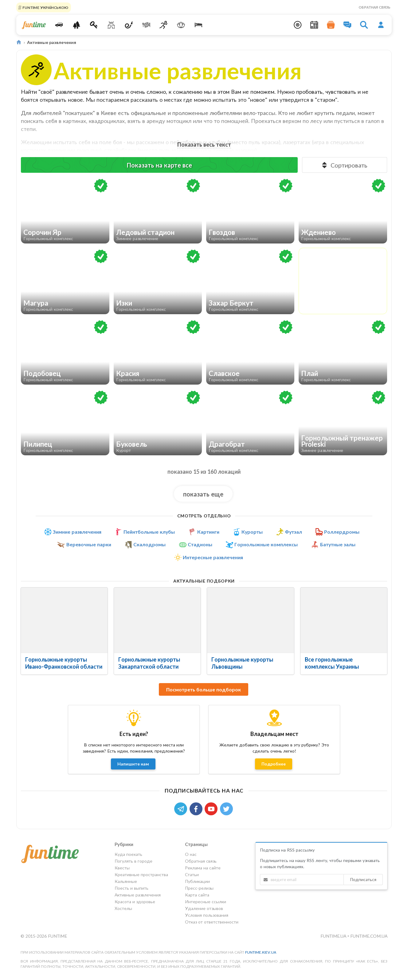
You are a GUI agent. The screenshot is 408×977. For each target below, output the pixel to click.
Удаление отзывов (204, 908)
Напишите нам (133, 763)
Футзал (293, 532)
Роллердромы (341, 532)
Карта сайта (197, 894)
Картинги (208, 532)
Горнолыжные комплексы (266, 544)
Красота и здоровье (135, 901)
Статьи (192, 874)
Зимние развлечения (77, 532)
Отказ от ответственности (211, 921)
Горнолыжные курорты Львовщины (242, 663)
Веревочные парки (88, 544)
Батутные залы (337, 544)
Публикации (197, 881)
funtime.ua (333, 936)
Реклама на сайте (203, 867)
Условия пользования (206, 915)
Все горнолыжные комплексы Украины (332, 663)
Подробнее (273, 763)
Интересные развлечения (213, 557)
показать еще (203, 494)
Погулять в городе (133, 861)
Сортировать (344, 165)
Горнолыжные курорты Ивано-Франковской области (63, 663)
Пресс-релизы (199, 888)
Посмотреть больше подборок (203, 689)
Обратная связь (374, 7)
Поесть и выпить (131, 888)
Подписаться (363, 879)
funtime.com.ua (368, 936)
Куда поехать (128, 854)
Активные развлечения (138, 894)
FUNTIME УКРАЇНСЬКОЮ (45, 7)
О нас (191, 854)
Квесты (122, 867)
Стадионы (200, 544)
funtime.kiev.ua (260, 952)
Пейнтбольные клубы (149, 532)
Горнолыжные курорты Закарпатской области (149, 663)
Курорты (252, 532)
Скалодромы (149, 544)
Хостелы (123, 908)
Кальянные (126, 881)
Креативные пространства (141, 874)
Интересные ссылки (205, 901)
